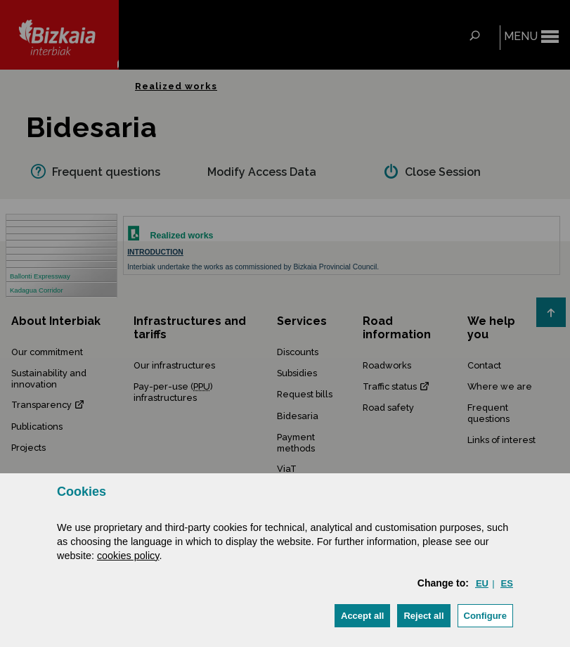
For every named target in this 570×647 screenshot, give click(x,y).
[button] (362, 615)
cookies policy (128, 555)
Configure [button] (485, 615)
